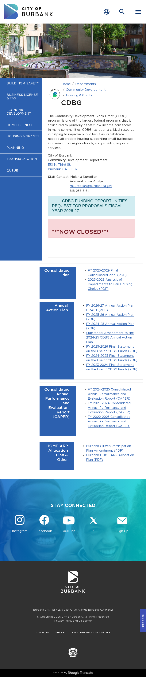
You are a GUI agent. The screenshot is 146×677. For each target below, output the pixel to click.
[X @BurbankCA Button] (93, 524)
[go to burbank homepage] (28, 11)
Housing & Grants (23, 136)
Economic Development (19, 111)
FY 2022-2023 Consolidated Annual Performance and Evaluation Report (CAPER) (109, 421)
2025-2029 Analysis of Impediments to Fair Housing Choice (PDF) (110, 284)
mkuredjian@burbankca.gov (91, 186)
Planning (15, 148)
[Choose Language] (106, 12)
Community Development (86, 89)
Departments (85, 84)
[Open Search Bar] (122, 11)
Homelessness (20, 125)
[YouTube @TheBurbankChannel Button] (69, 524)
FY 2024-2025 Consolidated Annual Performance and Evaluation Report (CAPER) (109, 394)
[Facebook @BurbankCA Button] (44, 524)
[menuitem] (21, 83)
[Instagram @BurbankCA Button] (19, 524)
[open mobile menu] (138, 11)
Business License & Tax (22, 96)
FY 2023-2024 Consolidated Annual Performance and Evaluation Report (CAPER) (109, 407)
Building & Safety (23, 83)
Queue (12, 170)
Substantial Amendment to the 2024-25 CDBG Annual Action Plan (110, 337)
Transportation (22, 159)
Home (66, 84)
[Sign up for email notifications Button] (122, 524)
